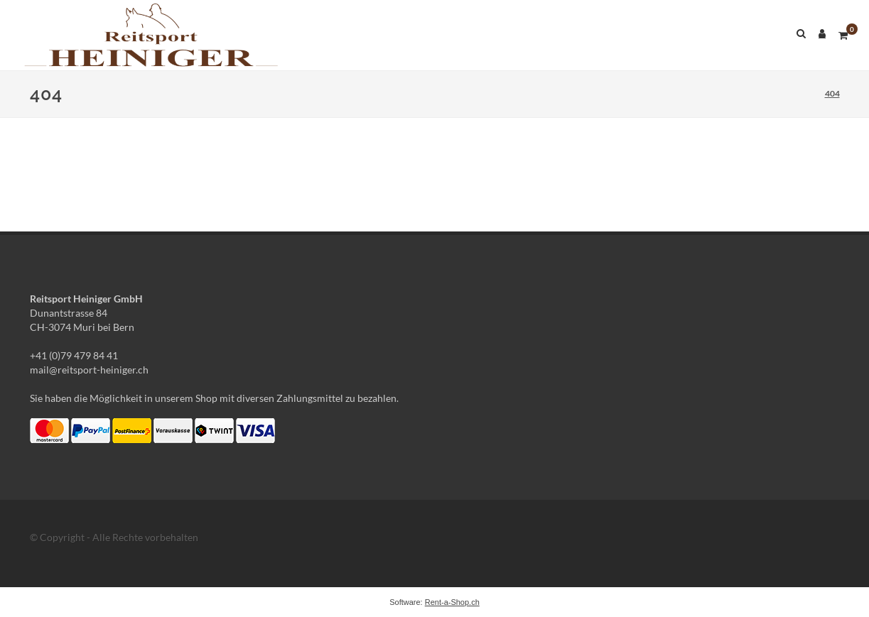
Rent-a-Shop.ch (452, 602)
